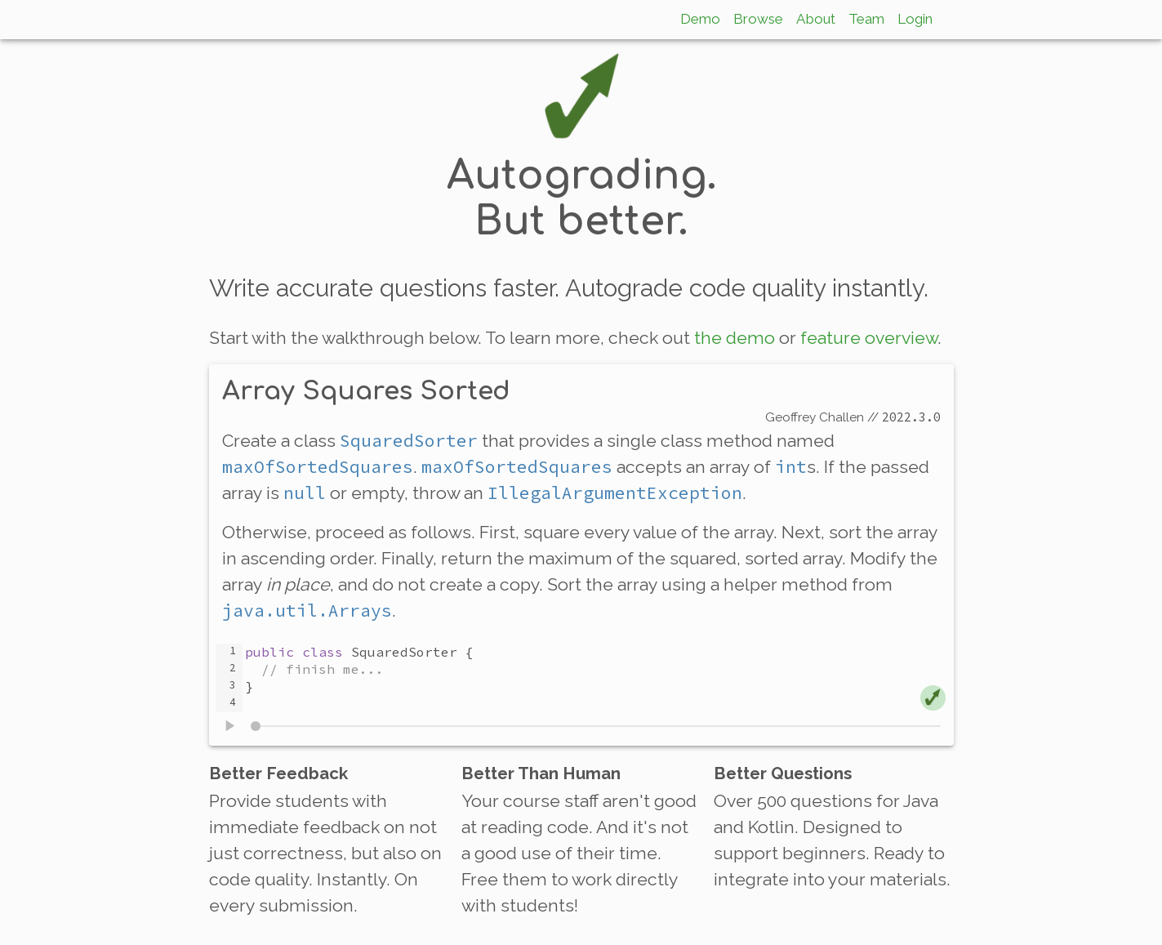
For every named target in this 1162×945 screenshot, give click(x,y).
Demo (700, 19)
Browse (758, 19)
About (815, 19)
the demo (734, 338)
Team (866, 19)
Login (915, 19)
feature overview (868, 338)
